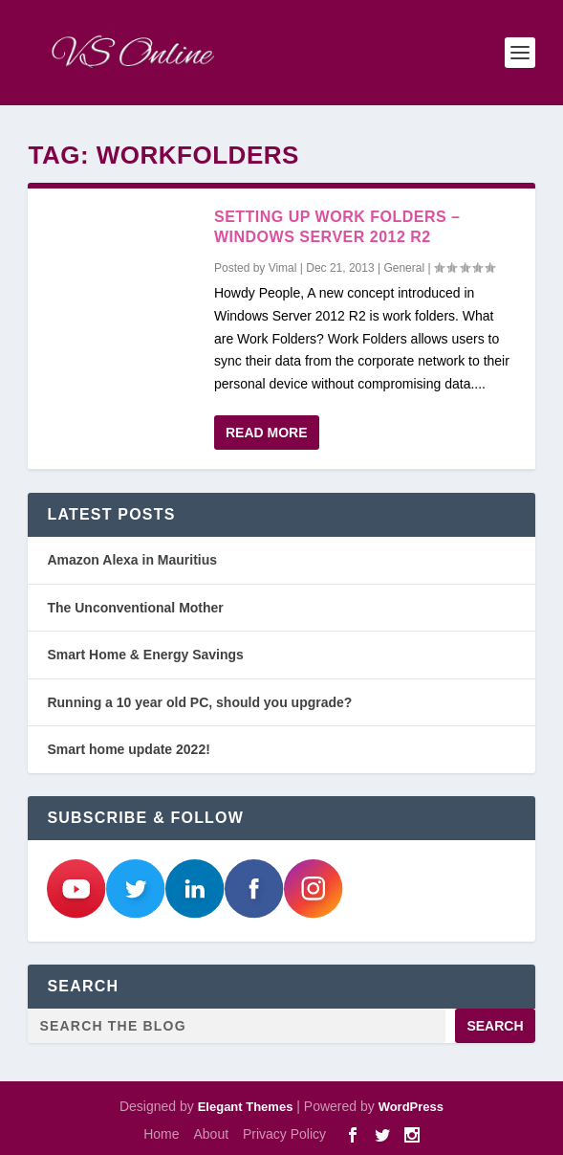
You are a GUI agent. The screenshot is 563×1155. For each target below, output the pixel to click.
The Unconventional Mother (135, 607)
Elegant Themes (245, 1106)
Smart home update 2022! (128, 749)
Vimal (283, 268)
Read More (267, 432)
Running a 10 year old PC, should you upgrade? (199, 702)
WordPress (411, 1106)
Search (494, 1025)
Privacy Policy (284, 1134)
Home (161, 1134)
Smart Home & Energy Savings (145, 654)
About (210, 1134)
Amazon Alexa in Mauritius (132, 559)
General (403, 268)
